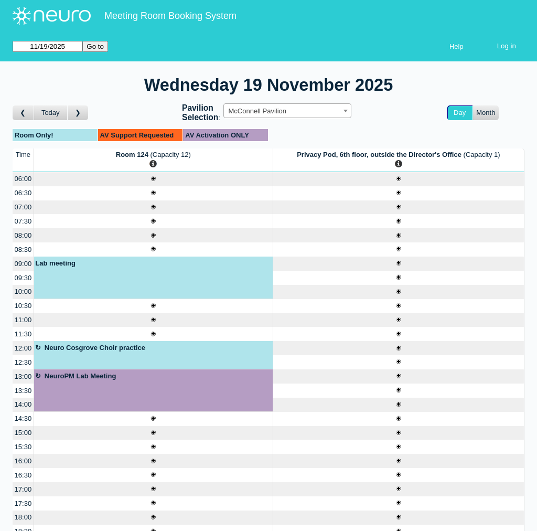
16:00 (23, 461)
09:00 (23, 264)
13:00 (23, 376)
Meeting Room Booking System (170, 15)
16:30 (23, 475)
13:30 (23, 391)
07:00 (23, 207)
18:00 (23, 517)
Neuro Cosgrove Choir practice (95, 348)
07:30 (23, 221)
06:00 (23, 179)
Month (485, 112)
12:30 (23, 362)
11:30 (23, 334)
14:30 (23, 418)
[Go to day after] (78, 113)
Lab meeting (55, 263)
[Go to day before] (23, 113)
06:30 (23, 193)
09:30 (23, 278)
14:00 (23, 404)
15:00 (23, 433)
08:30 (23, 249)
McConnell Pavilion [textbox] (257, 111)
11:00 (23, 320)
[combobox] (287, 110)
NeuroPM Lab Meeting (80, 376)
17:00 (23, 489)
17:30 (23, 503)
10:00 (23, 291)
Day (460, 112)
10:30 (23, 306)
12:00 (23, 348)
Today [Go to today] (50, 112)
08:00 (23, 235)
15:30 (23, 447)
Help (456, 46)
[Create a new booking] (153, 179)
